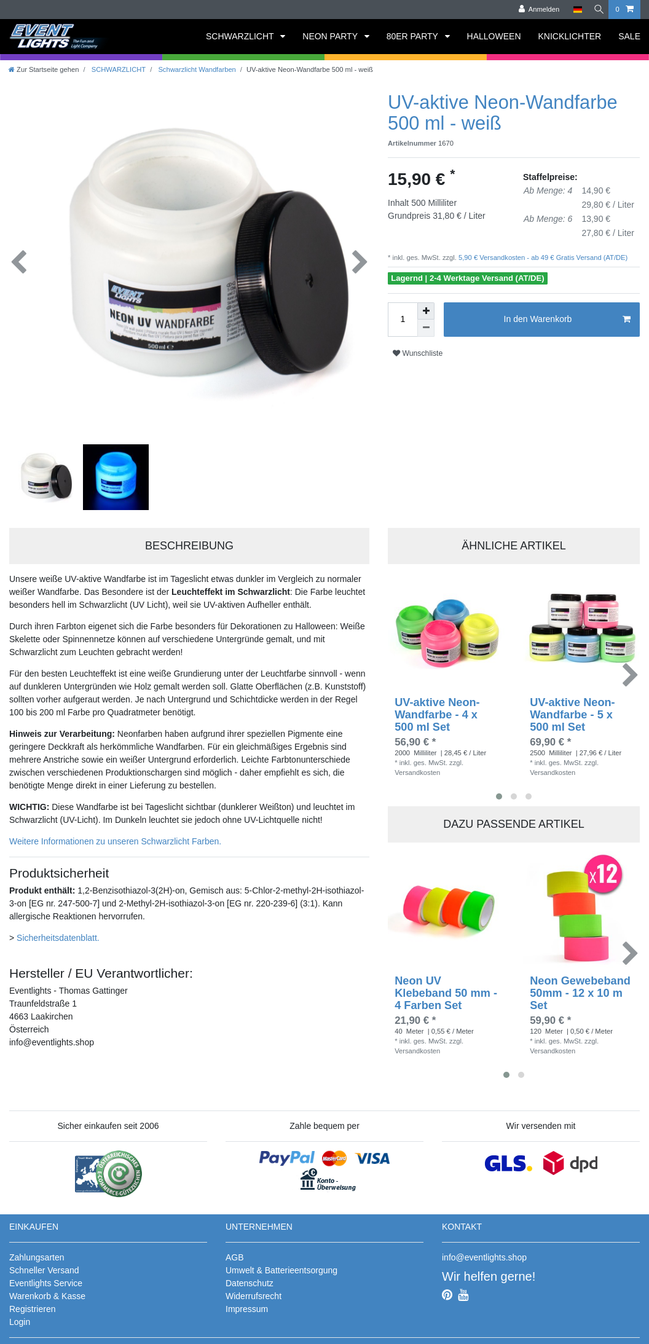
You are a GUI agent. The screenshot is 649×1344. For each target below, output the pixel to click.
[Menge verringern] (426, 328)
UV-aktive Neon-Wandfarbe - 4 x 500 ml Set (437, 710)
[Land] (572, 9)
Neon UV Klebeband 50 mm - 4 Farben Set (446, 988)
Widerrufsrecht (253, 1292)
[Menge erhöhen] (426, 311)
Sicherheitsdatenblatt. (58, 933)
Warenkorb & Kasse (47, 1292)
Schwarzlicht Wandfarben (196, 69)
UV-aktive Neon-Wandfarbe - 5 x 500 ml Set (572, 710)
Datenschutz (249, 1279)
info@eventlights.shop (484, 1253)
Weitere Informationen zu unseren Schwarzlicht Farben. (115, 837)
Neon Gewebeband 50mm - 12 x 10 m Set (580, 988)
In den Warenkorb (567, 319)
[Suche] (596, 9)
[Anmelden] (533, 9)
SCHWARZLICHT (241, 36)
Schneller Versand (44, 1266)
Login (19, 1317)
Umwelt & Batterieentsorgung (281, 1266)
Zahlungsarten (37, 1253)
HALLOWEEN (494, 36)
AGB (235, 1253)
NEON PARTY (331, 36)
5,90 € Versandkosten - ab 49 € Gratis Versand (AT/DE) (542, 257)
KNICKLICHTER (570, 36)
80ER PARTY (414, 36)
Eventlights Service (45, 1279)
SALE (629, 36)
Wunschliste (417, 353)
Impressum (247, 1305)
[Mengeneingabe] (402, 319)
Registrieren (32, 1305)
